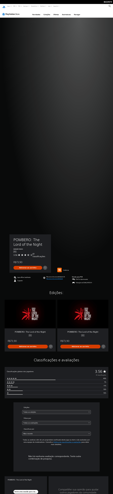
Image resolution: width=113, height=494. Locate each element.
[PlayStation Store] (11, 12)
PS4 (19, 6)
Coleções (46, 12)
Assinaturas (66, 12)
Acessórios (34, 6)
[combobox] (56, 410)
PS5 (14, 6)
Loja (49, 6)
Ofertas (56, 12)
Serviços (25, 6)
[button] (54, 277)
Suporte (55, 6)
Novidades (36, 12)
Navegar (77, 12)
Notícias (42, 6)
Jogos (8, 6)
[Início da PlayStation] (4, 6)
